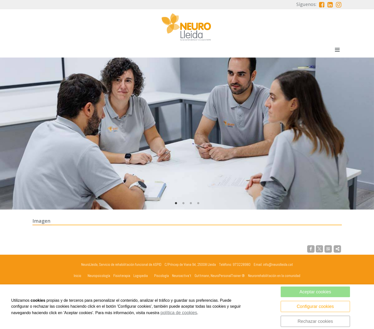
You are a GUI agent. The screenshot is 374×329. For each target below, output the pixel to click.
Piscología (161, 275)
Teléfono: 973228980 (234, 264)
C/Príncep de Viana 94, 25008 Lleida (190, 264)
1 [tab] (176, 203)
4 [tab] (198, 203)
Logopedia (140, 275)
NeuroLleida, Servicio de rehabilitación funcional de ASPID (121, 264)
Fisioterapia (121, 275)
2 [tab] (183, 203)
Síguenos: (306, 4)
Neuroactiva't (181, 275)
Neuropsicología (99, 275)
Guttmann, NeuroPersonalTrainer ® (220, 275)
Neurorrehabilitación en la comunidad (274, 275)
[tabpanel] (187, 133)
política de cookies (178, 312)
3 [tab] (190, 203)
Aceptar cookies (315, 291)
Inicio (77, 275)
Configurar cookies (315, 306)
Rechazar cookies (315, 321)
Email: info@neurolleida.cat (273, 264)
